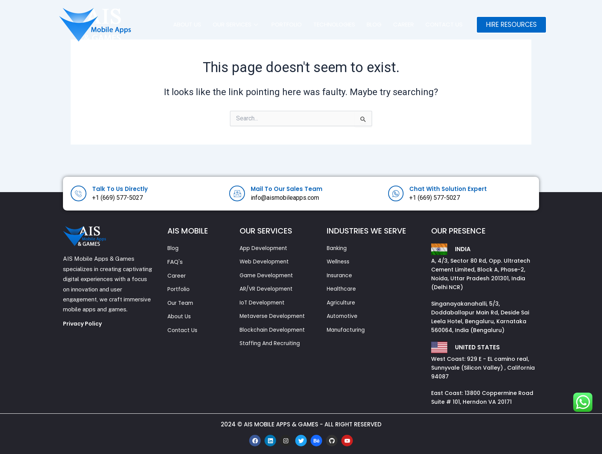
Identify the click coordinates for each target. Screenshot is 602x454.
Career (403, 24)
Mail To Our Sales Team (291, 188)
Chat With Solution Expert (453, 188)
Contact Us (444, 24)
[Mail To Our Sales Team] (237, 193)
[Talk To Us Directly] (79, 193)
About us (187, 24)
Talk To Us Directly (124, 188)
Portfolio (286, 24)
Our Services (236, 24)
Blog (374, 24)
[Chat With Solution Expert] (396, 193)
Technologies (334, 24)
